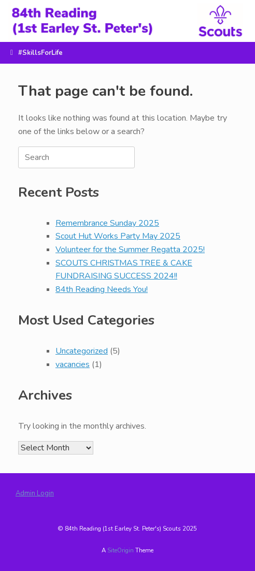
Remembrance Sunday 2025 (107, 223)
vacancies (72, 364)
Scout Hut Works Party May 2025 (117, 236)
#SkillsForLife (36, 52)
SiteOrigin (120, 550)
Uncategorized (81, 351)
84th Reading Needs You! (101, 289)
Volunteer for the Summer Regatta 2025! (130, 249)
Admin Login (35, 493)
